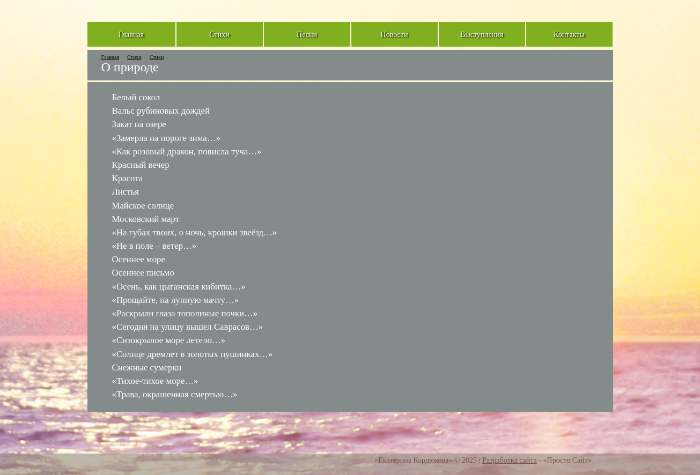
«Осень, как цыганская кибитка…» (179, 286)
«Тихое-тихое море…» (155, 381)
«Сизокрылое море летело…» (169, 340)
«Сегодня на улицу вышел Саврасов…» (187, 327)
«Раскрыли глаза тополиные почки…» (185, 313)
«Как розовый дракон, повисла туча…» (187, 151)
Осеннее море (138, 259)
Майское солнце (143, 206)
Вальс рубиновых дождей (161, 111)
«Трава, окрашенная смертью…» (175, 394)
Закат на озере (139, 124)
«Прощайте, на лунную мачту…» (175, 300)
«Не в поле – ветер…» (154, 246)
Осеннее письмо (143, 273)
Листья (125, 192)
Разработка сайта (509, 460)
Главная (110, 57)
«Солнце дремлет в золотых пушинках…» (192, 354)
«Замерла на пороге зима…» (166, 138)
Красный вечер (141, 165)
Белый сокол (136, 97)
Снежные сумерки (147, 367)
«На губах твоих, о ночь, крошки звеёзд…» (194, 232)
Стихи (134, 57)
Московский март (146, 219)
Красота (127, 178)
